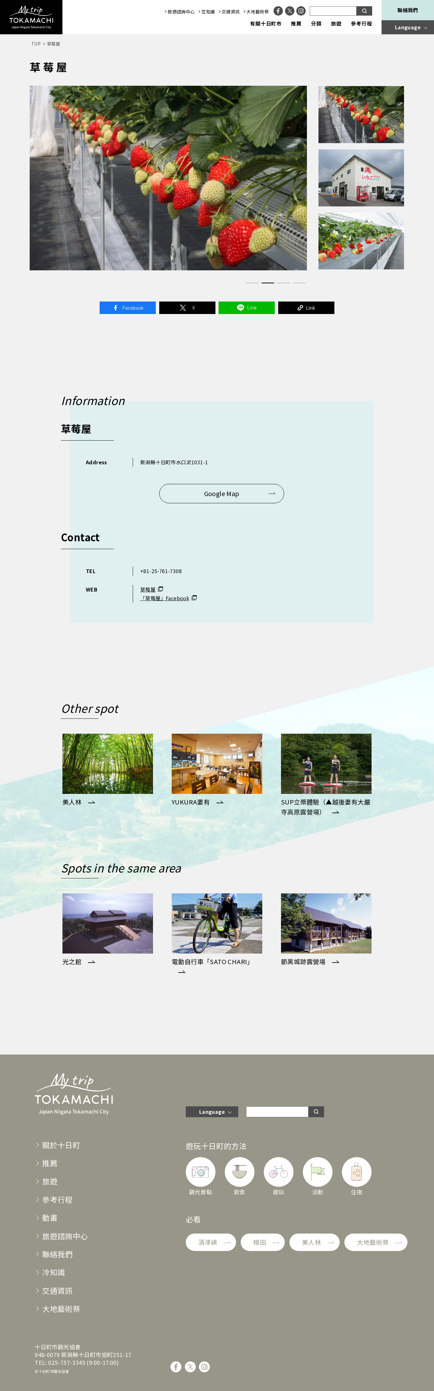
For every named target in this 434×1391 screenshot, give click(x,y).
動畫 (49, 1217)
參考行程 (361, 23)
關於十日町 (61, 1144)
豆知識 (208, 11)
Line (247, 308)
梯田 (259, 1242)
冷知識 (53, 1272)
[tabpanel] (168, 178)
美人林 (311, 1242)
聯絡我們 (407, 10)
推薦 (296, 23)
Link (306, 308)
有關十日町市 (266, 23)
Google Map (221, 493)
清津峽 (207, 1242)
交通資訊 (231, 11)
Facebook (128, 308)
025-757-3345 (66, 1362)
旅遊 (336, 23)
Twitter (187, 308)
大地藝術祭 (257, 11)
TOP (36, 44)
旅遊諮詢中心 (181, 11)
